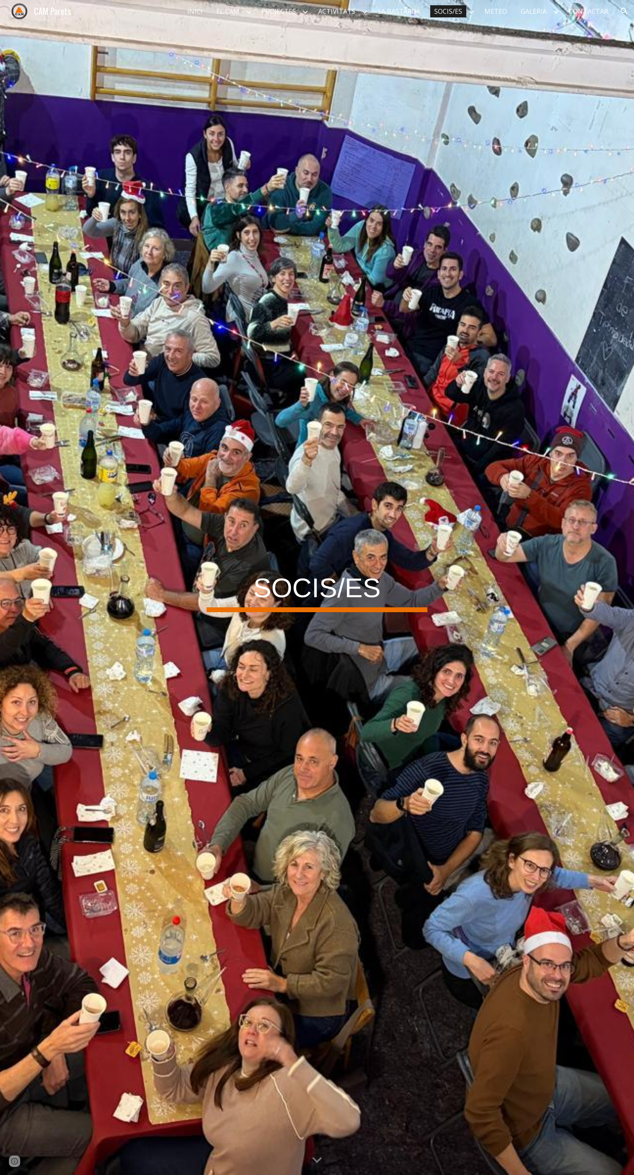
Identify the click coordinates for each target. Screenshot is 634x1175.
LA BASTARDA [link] (399, 11)
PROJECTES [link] (279, 11)
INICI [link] (195, 11)
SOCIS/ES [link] (448, 11)
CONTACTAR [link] (588, 11)
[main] (317, 587)
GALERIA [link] (534, 11)
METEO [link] (495, 11)
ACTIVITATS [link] (336, 11)
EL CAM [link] (227, 11)
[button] (624, 11)
